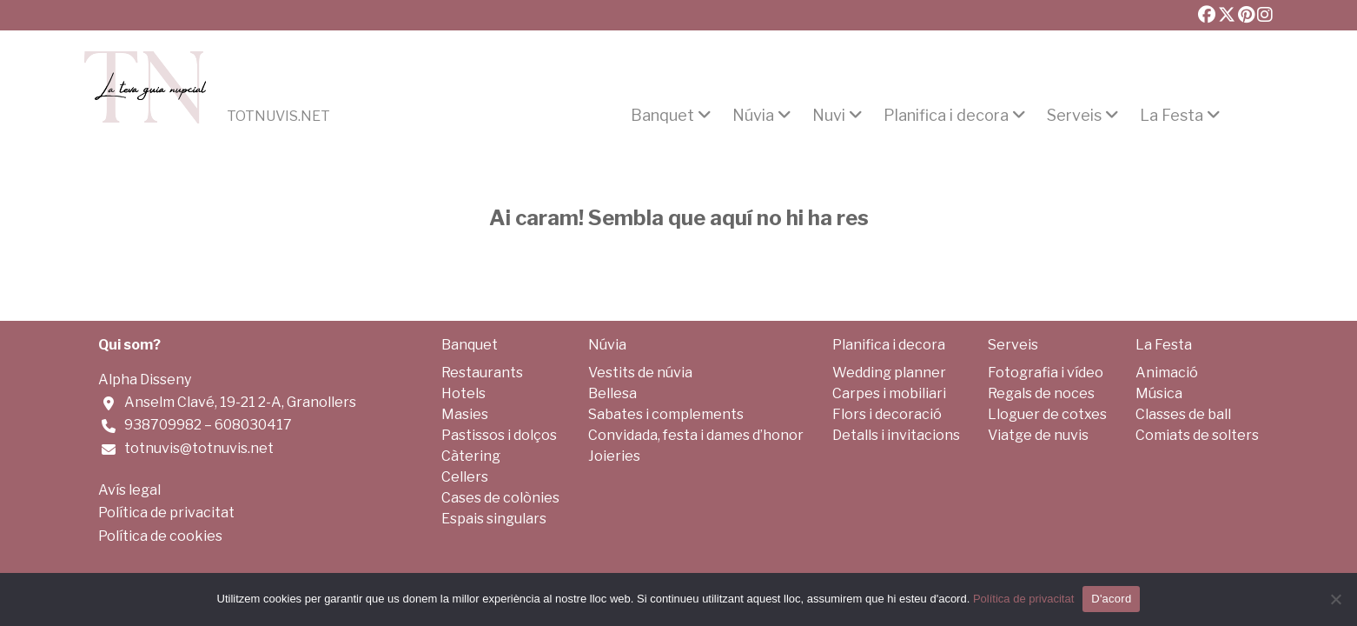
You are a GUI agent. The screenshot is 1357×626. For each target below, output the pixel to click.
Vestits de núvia (640, 372)
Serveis (1074, 116)
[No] (1335, 599)
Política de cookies (160, 536)
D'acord (1111, 598)
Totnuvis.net (278, 116)
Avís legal (129, 490)
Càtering (470, 456)
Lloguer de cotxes (1047, 414)
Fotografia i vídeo (1045, 372)
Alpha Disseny (144, 379)
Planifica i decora (946, 116)
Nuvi (828, 116)
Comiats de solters (1197, 435)
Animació (1166, 372)
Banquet (662, 116)
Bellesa (612, 393)
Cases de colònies (500, 497)
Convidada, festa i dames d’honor (696, 435)
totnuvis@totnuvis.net (199, 448)
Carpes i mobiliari (889, 393)
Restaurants (482, 372)
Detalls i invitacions (896, 435)
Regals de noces (1041, 393)
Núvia (753, 116)
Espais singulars (493, 518)
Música (1158, 393)
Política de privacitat (166, 512)
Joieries (614, 456)
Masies (464, 414)
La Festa (1171, 116)
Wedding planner (889, 372)
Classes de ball (1183, 414)
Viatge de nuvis (1038, 435)
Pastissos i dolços (499, 435)
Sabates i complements (666, 414)
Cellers (464, 477)
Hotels (463, 393)
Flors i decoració (887, 414)
